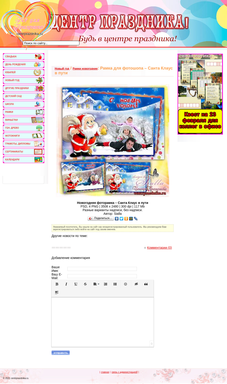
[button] (56, 284)
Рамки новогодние (85, 68)
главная (105, 372)
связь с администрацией (124, 372)
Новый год (62, 68)
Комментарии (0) (158, 247)
